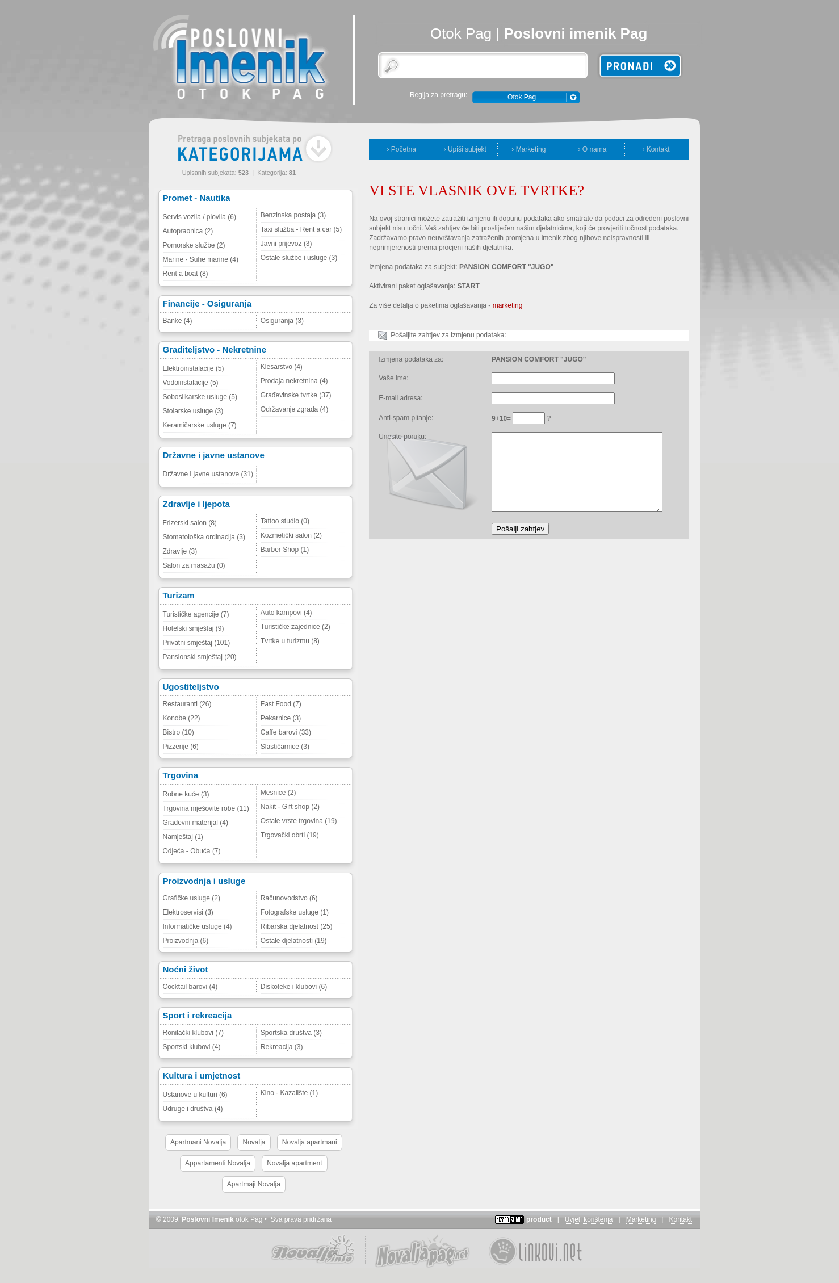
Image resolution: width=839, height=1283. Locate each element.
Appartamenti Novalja (217, 1163)
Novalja (253, 1142)
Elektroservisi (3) (188, 912)
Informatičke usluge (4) (197, 926)
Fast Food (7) (281, 704)
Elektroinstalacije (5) (193, 368)
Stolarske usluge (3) (193, 411)
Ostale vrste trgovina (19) (299, 821)
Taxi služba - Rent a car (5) (301, 229)
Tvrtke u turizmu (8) (290, 641)
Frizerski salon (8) (190, 523)
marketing (508, 305)
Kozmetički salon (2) (291, 535)
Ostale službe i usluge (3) (299, 258)
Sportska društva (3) (291, 1033)
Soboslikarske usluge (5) (200, 397)
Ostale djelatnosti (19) (294, 941)
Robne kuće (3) (186, 794)
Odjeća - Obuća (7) (192, 851)
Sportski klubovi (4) (192, 1047)
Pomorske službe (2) (194, 245)
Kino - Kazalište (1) (289, 1093)
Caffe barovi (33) (286, 732)
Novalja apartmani (309, 1142)
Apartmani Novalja (198, 1142)
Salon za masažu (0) (194, 565)
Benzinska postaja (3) (293, 215)
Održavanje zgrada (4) (294, 409)
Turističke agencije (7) (196, 614)
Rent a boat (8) (185, 274)
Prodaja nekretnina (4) (294, 381)
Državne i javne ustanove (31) (208, 474)
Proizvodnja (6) (186, 941)
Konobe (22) (181, 718)
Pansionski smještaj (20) (200, 657)
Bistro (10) (178, 732)
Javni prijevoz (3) (286, 244)
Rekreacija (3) (282, 1047)
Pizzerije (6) (181, 746)
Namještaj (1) (183, 837)
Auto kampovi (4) (286, 613)
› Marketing (528, 149)
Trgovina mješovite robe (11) (206, 808)
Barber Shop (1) (285, 550)
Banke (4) (177, 321)
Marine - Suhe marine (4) (200, 259)
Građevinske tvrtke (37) (296, 395)
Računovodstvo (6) (289, 898)
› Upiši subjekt (465, 149)
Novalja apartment (294, 1163)
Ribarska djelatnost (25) (297, 926)
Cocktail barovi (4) (190, 987)
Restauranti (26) (187, 704)
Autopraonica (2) (188, 231)
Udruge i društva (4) (193, 1109)
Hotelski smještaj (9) (193, 628)
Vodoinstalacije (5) (191, 383)
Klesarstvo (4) (282, 367)
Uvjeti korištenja (589, 1219)
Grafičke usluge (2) (191, 898)
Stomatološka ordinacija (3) (204, 537)
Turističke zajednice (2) (295, 627)
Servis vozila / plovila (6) (199, 217)
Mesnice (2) (278, 792)
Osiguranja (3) (282, 321)
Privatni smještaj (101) (196, 643)
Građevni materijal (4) (195, 823)
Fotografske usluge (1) (295, 912)
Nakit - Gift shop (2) (290, 807)
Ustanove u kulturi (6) (195, 1094)
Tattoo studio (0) (285, 521)
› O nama (592, 149)
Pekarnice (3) (281, 718)
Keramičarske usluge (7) (200, 425)
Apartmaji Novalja (253, 1184)
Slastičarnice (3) (285, 746)
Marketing (641, 1219)
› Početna (401, 149)
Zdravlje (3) (180, 551)
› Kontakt (655, 149)
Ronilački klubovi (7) (193, 1033)
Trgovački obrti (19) (290, 835)
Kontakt (680, 1219)
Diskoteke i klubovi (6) (294, 987)
